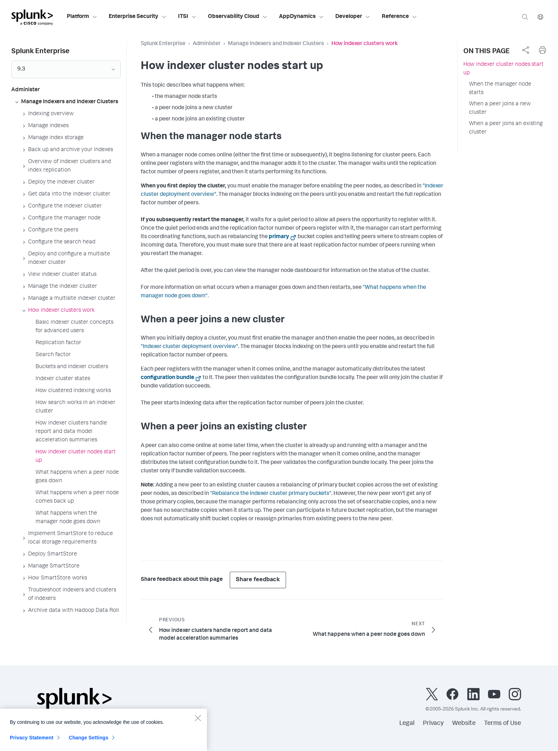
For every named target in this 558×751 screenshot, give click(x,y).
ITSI (187, 17)
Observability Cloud (238, 17)
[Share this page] (525, 50)
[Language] (540, 16)
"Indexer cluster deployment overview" (189, 347)
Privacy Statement (31, 742)
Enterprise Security (138, 17)
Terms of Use (502, 723)
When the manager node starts (500, 89)
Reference (399, 17)
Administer (207, 44)
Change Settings (88, 742)
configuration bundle (167, 378)
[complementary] (525, 50)
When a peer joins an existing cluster (506, 128)
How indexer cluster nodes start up (503, 69)
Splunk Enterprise (163, 44)
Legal (406, 723)
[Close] (197, 722)
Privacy (433, 723)
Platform (82, 17)
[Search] (525, 16)
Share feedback (258, 580)
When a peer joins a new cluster (500, 108)
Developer (352, 17)
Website (464, 723)
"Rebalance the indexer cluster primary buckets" (270, 494)
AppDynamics (301, 17)
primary (279, 237)
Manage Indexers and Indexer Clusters (276, 44)
